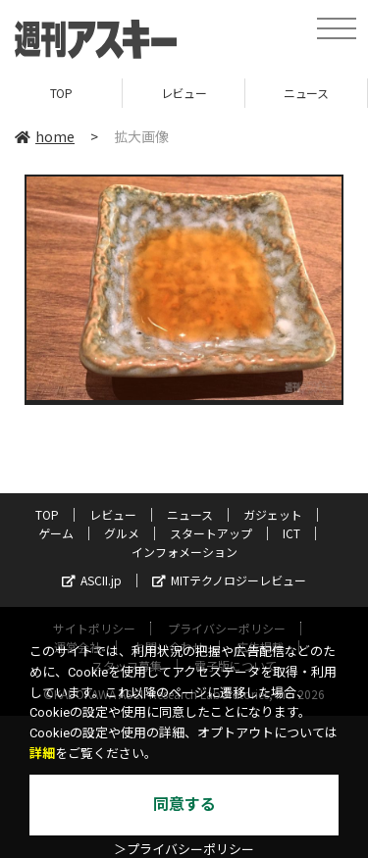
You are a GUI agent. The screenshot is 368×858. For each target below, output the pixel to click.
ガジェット (272, 514)
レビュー (183, 92)
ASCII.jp (92, 580)
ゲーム (56, 533)
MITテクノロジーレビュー (229, 580)
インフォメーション (184, 551)
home (45, 136)
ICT (291, 533)
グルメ (121, 533)
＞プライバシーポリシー (184, 849)
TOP (61, 92)
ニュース (306, 92)
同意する (184, 804)
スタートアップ (211, 533)
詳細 (42, 753)
